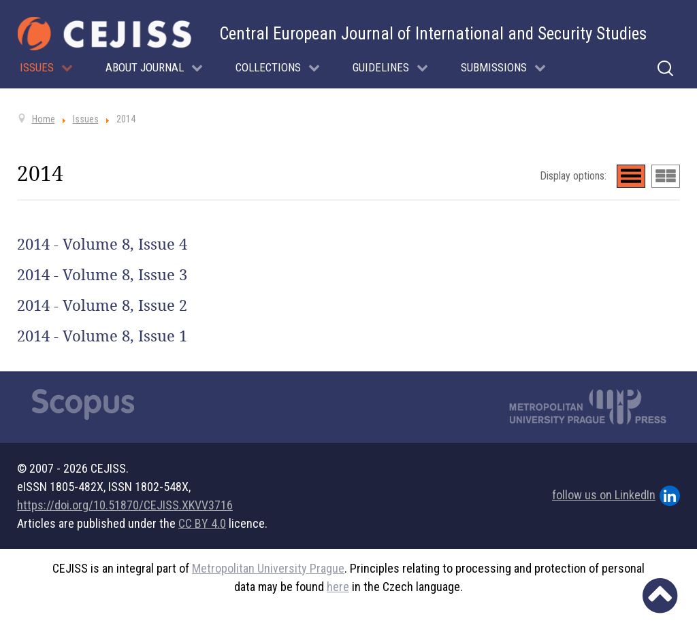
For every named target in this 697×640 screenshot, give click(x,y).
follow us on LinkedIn (616, 496)
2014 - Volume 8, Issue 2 (102, 305)
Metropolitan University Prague (268, 568)
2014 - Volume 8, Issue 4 (102, 244)
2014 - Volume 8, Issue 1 (102, 336)
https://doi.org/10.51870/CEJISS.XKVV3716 (125, 505)
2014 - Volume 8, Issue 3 (102, 275)
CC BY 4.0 (202, 523)
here (338, 586)
